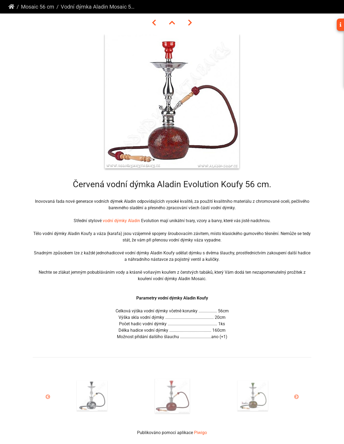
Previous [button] (48, 397)
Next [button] (296, 397)
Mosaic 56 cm (37, 6)
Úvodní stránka (11, 7)
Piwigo (200, 432)
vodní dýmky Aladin (121, 220)
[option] (92, 396)
